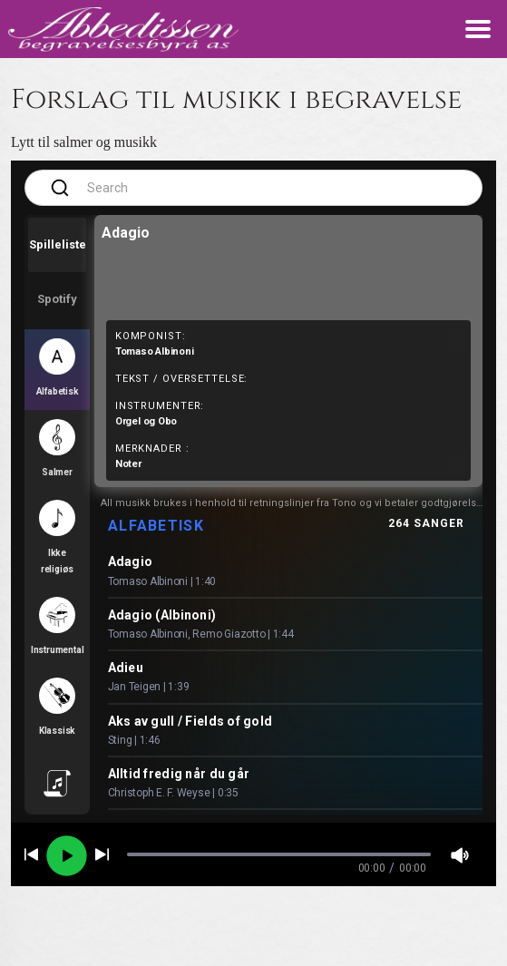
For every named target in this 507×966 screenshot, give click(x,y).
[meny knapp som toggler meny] (478, 29)
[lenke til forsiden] (123, 28)
